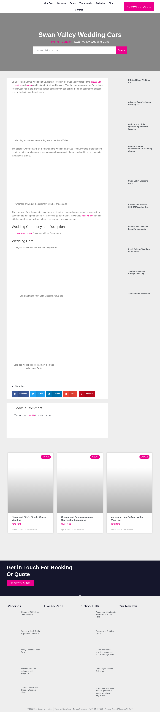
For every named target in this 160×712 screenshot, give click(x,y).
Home (55, 41)
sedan (29, 85)
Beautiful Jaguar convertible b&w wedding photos (140, 148)
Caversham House (24, 233)
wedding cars (88, 216)
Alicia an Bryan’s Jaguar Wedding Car (139, 103)
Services (61, 3)
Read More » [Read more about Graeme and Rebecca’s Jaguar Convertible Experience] (66, 524)
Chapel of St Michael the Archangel (30, 613)
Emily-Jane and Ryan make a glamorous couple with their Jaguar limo (105, 692)
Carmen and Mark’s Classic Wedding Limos (29, 689)
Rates (73, 3)
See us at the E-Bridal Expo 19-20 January (30, 632)
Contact (79, 10)
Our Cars (48, 3)
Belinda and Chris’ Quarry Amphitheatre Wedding (138, 126)
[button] (20, 394)
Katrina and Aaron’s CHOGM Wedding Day (138, 205)
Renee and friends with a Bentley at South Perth (106, 614)
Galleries (100, 3)
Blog (111, 3)
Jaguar (66, 41)
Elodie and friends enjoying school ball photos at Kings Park (105, 652)
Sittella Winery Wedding (139, 293)
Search (121, 50)
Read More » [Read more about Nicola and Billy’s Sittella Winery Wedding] (17, 524)
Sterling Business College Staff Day (136, 272)
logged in (31, 415)
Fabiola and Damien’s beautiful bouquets (138, 228)
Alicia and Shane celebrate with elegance (28, 671)
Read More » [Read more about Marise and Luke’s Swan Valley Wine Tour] (116, 524)
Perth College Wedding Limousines (139, 250)
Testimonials (85, 3)
